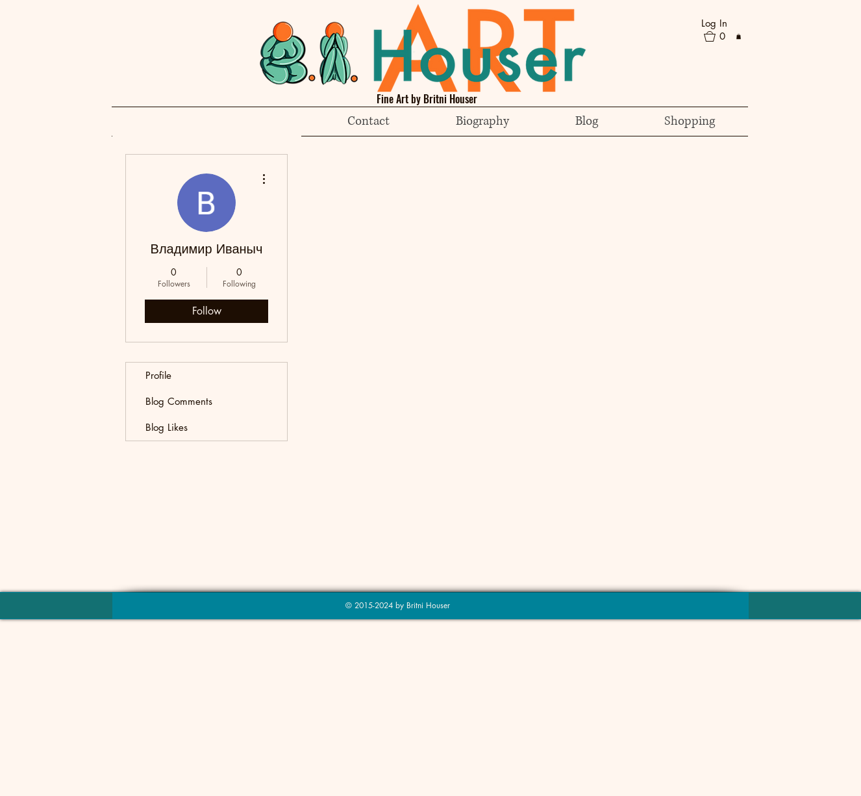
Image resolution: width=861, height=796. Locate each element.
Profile (158, 375)
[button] (720, 36)
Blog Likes (166, 427)
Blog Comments (178, 401)
